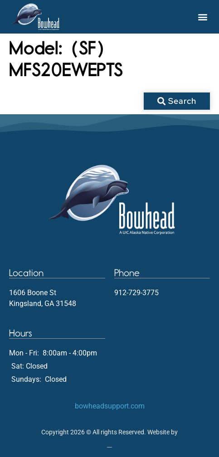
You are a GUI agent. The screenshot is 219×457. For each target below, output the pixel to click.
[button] (202, 16)
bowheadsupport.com (110, 406)
